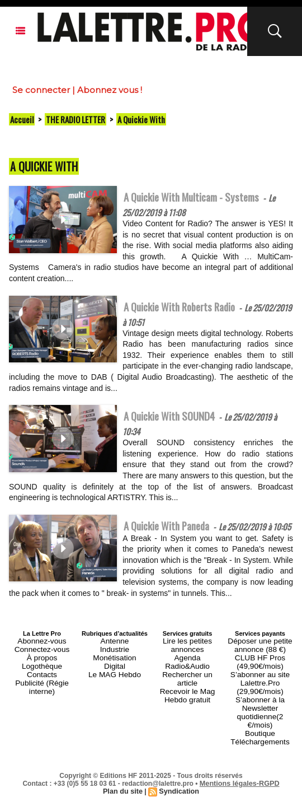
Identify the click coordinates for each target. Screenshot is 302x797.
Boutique (260, 731)
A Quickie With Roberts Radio (189, 309)
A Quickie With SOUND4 (177, 421)
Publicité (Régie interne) (41, 697)
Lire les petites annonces (187, 667)
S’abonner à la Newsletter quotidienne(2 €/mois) (260, 717)
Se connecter (41, 90)
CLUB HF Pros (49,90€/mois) (260, 680)
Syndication (178, 786)
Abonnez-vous (42, 663)
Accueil (22, 119)
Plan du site (124, 786)
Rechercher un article (187, 684)
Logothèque (42, 684)
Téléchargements (260, 737)
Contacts (42, 690)
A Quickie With (141, 119)
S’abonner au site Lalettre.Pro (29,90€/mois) (260, 697)
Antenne (114, 663)
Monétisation (114, 677)
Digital (115, 684)
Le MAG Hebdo (114, 690)
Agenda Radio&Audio (187, 677)
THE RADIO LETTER (75, 119)
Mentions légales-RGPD (239, 778)
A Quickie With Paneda (174, 534)
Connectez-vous (42, 670)
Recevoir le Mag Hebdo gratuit (187, 694)
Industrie (114, 670)
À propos (42, 677)
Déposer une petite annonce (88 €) (260, 667)
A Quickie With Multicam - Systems (203, 197)
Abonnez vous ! (109, 90)
